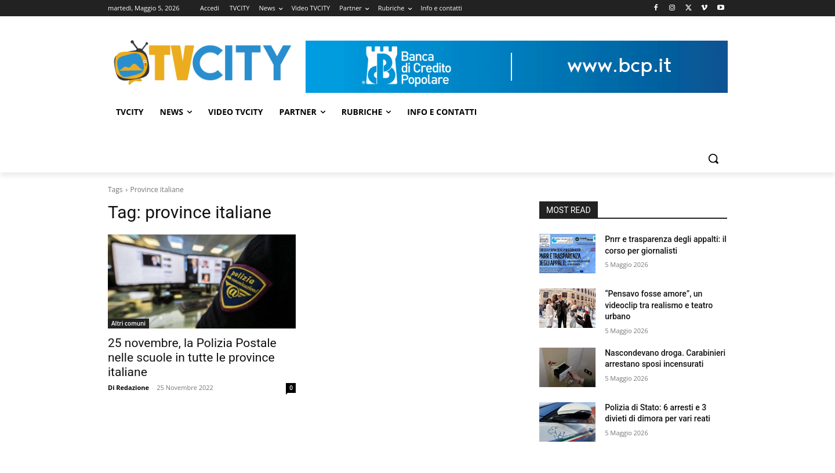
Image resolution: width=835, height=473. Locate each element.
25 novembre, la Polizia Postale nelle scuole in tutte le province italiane (192, 357)
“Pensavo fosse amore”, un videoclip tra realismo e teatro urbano (659, 305)
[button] (713, 158)
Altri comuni (128, 323)
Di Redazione (128, 387)
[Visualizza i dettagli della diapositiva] (517, 67)
